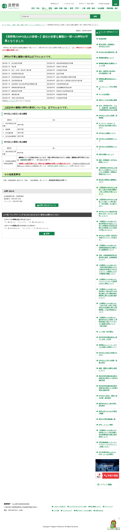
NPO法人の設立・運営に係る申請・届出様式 (108, 397)
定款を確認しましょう (106, 154)
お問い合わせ (99, 510)
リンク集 (56, 510)
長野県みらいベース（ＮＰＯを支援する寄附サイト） (108, 346)
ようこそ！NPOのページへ (37, 25)
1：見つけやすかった (12, 228)
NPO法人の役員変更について (108, 148)
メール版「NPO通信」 (106, 331)
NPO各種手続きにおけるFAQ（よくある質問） (107, 453)
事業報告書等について (106, 58)
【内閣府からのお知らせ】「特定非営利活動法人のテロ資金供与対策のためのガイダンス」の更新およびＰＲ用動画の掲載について (108, 269)
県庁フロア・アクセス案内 (84, 510)
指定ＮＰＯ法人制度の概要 (108, 100)
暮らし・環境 (11, 25)
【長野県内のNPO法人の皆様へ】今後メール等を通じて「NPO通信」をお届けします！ (108, 203)
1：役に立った (10, 222)
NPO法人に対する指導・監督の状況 (108, 361)
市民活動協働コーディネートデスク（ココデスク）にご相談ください (108, 444)
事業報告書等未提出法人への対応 (108, 80)
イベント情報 (106, 485)
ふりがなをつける (69, 3)
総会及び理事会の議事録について (108, 181)
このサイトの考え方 (59, 506)
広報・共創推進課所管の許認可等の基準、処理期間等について (108, 257)
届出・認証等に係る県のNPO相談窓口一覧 (107, 72)
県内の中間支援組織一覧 (107, 419)
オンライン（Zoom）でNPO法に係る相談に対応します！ (108, 125)
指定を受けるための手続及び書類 (108, 412)
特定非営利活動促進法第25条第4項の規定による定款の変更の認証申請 (108, 388)
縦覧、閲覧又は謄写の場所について (108, 369)
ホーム (4, 25)
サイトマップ (108, 506)
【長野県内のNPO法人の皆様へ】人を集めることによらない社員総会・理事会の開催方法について (108, 171)
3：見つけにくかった (41, 228)
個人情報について (95, 506)
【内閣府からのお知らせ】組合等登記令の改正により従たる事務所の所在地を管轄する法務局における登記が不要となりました (108, 226)
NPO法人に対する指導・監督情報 (108, 116)
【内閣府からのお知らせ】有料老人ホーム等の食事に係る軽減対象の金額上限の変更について (108, 434)
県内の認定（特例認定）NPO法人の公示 (107, 45)
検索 (115, 4)
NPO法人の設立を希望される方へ (108, 354)
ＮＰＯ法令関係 (104, 94)
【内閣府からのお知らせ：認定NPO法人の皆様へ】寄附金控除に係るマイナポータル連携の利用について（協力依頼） (108, 322)
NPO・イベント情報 (106, 425)
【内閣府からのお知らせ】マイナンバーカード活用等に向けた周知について (108, 281)
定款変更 (23, 160)
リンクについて (67, 510)
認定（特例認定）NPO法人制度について (108, 161)
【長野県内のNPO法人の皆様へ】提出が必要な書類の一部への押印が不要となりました (108, 191)
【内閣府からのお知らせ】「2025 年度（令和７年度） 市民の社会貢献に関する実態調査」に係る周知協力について (108, 308)
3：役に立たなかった (37, 222)
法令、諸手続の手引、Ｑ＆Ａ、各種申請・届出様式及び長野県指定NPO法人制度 (108, 108)
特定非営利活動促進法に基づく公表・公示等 (108, 338)
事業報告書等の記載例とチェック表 (108, 64)
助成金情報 (102, 39)
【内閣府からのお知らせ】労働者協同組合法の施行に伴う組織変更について (108, 248)
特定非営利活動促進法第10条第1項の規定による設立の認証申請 (108, 378)
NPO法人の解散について (107, 133)
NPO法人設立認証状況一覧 (108, 52)
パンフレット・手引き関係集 (108, 88)
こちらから (12, 101)
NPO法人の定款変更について (108, 140)
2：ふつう (22, 222)
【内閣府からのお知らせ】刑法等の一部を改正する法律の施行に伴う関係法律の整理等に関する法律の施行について (108, 293)
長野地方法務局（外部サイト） (58, 166)
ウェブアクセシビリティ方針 (77, 506)
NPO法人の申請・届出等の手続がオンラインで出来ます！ (108, 238)
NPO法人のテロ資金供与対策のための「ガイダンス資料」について (108, 214)
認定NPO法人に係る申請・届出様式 (108, 404)
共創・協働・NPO (22, 25)
